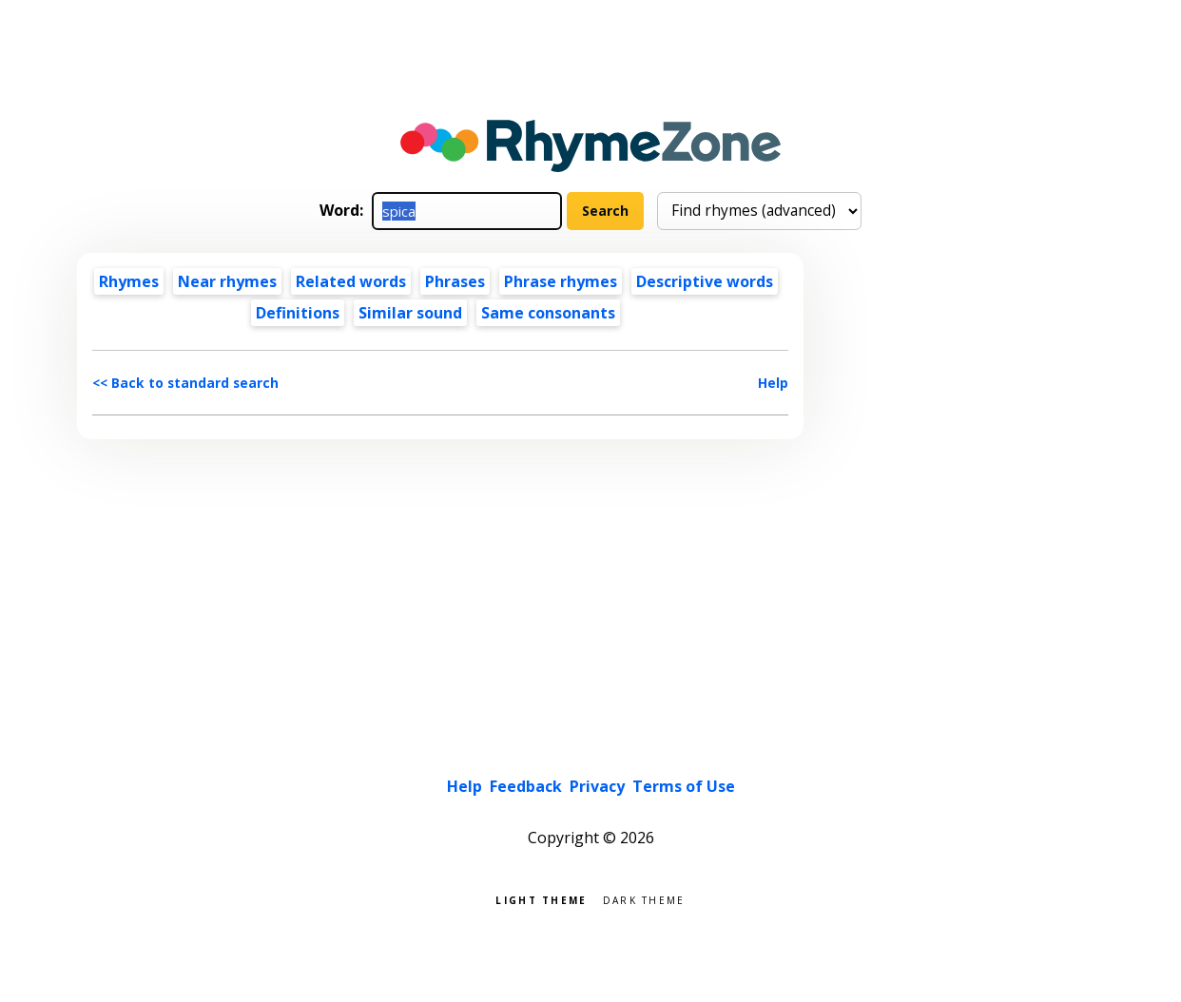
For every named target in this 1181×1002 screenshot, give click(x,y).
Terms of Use (683, 786)
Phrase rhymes (560, 281)
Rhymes (129, 281)
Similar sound (410, 312)
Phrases (455, 281)
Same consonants (548, 312)
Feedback (526, 786)
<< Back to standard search (185, 383)
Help (773, 383)
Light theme (541, 899)
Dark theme (644, 899)
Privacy (597, 786)
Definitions (297, 312)
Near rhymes (227, 281)
